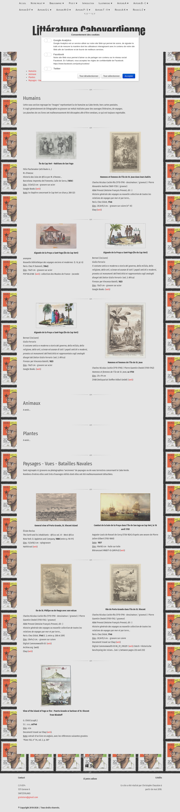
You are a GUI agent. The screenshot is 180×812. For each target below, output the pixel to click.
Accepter (129, 76)
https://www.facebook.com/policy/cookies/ (71, 64)
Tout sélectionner (111, 76)
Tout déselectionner (88, 76)
